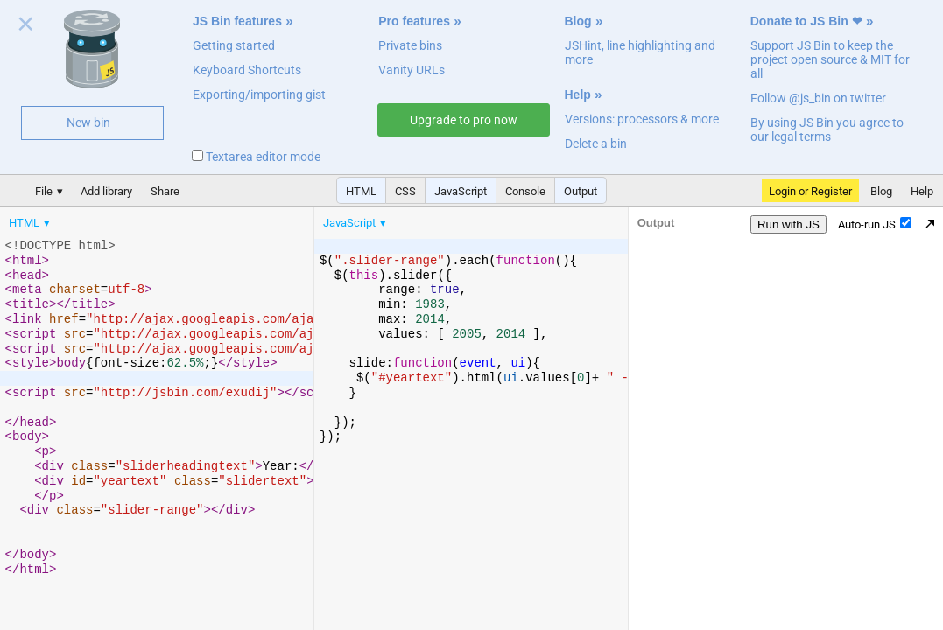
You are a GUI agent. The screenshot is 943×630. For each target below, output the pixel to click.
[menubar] (140, 219)
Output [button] (580, 191)
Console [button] (525, 191)
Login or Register (810, 191)
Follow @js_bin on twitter (818, 98)
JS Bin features (237, 21)
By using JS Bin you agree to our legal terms (827, 130)
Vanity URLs (411, 70)
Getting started (234, 45)
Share (165, 191)
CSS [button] (405, 191)
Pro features (414, 21)
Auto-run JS (874, 224)
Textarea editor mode (256, 157)
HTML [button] (361, 191)
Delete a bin (596, 143)
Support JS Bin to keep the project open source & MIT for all (830, 59)
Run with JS (788, 224)
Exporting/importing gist (259, 95)
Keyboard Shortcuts (247, 70)
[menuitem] (31, 222)
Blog (578, 21)
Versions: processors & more (642, 119)
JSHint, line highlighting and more (640, 52)
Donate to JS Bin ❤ (806, 21)
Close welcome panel (26, 27)
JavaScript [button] (460, 191)
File (44, 191)
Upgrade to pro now (463, 120)
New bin (88, 123)
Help (578, 95)
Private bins (410, 45)
